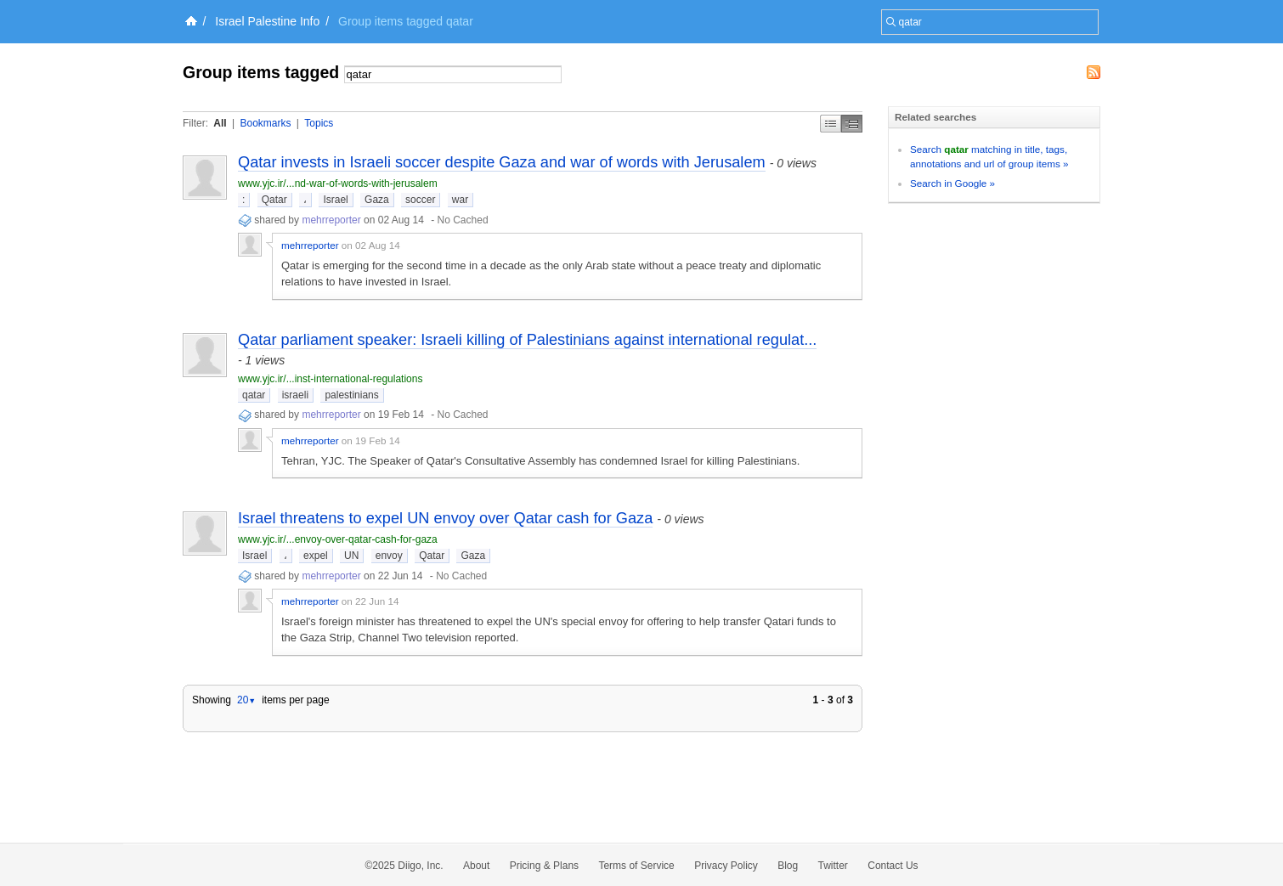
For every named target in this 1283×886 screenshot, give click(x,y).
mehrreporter (331, 220)
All (219, 123)
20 (246, 700)
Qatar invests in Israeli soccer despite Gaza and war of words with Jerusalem (502, 162)
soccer (420, 200)
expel (315, 556)
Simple (830, 124)
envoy (389, 556)
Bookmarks (265, 123)
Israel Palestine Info (267, 21)
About (476, 866)
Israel (335, 200)
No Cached (463, 220)
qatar (253, 395)
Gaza (377, 200)
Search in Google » (952, 183)
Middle (851, 124)
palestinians (351, 395)
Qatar (274, 200)
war (460, 200)
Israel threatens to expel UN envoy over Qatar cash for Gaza (445, 518)
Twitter (833, 866)
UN (351, 556)
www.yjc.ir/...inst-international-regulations (330, 379)
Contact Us (893, 866)
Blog (787, 866)
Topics (318, 123)
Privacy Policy (726, 866)
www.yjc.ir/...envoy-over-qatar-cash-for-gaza (338, 539)
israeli (295, 395)
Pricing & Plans (544, 866)
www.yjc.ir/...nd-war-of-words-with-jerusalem (338, 183)
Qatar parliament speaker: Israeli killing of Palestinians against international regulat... (527, 339)
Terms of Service (636, 866)
